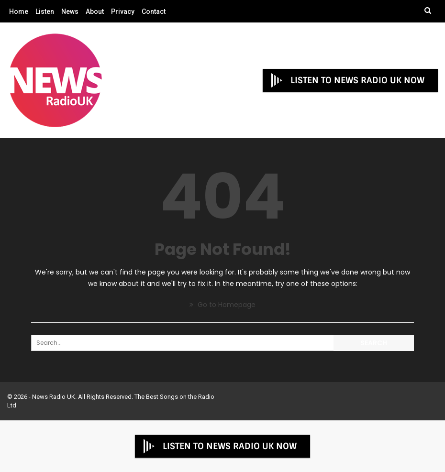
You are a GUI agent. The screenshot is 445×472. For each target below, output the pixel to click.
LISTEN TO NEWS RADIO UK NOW (346, 80)
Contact (154, 11)
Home (18, 11)
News (69, 11)
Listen (44, 11)
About (95, 11)
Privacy (122, 11)
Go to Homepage (222, 304)
